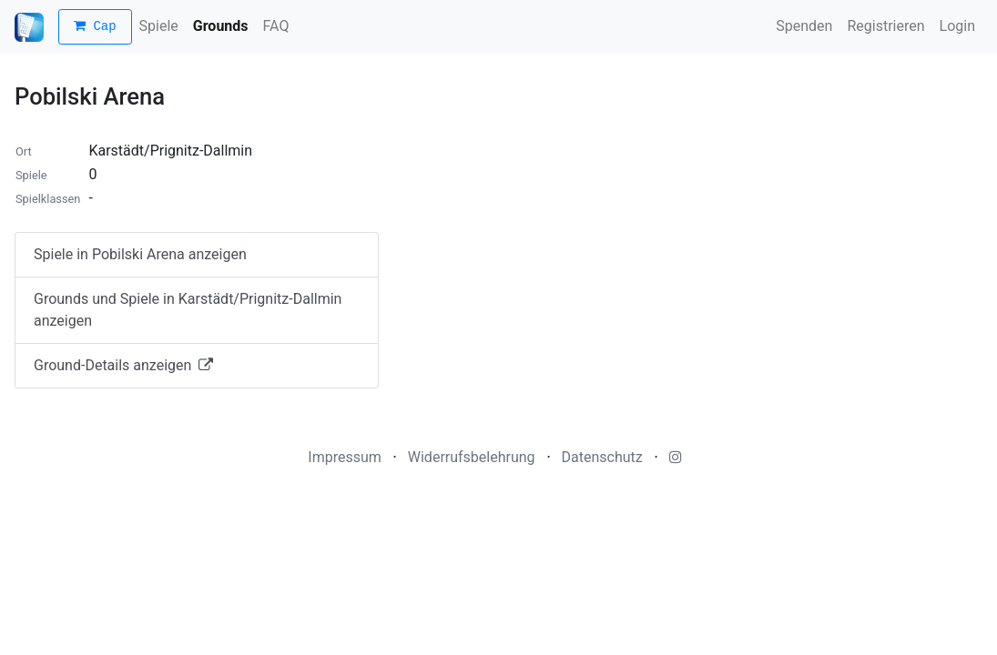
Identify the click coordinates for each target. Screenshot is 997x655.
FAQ (276, 26)
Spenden (804, 26)
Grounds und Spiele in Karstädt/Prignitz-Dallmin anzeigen (187, 309)
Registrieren (885, 26)
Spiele (158, 26)
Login (957, 26)
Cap (95, 26)
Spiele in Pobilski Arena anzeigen (140, 254)
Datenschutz (602, 457)
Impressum (345, 457)
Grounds (221, 26)
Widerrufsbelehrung (471, 457)
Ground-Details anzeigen (123, 365)
